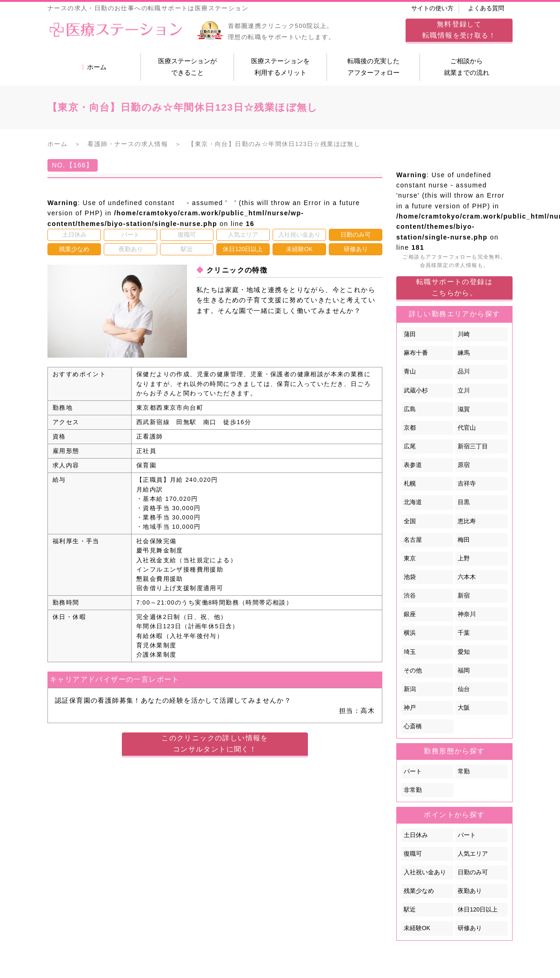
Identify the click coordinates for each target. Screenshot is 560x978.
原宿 (464, 465)
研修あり (470, 928)
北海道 (413, 502)
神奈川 (467, 614)
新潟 (410, 689)
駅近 (410, 909)
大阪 (464, 708)
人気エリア (473, 854)
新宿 (464, 595)
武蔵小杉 (416, 390)
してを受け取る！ (459, 29)
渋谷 (410, 595)
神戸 (410, 708)
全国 (410, 521)
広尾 (410, 446)
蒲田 (410, 334)
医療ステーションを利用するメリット (280, 66)
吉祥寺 (467, 483)
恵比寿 (467, 521)
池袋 (410, 577)
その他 (413, 670)
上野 (464, 558)
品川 (464, 371)
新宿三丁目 (473, 446)
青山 (410, 371)
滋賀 (464, 409)
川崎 (464, 334)
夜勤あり (470, 891)
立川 (464, 390)
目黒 (464, 502)
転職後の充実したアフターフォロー (373, 66)
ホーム (93, 67)
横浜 (410, 633)
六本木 (467, 577)
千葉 (464, 633)
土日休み (416, 835)
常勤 (464, 771)
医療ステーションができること (187, 66)
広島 (410, 409)
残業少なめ (419, 891)
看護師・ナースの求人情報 (127, 144)
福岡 (464, 670)
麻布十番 (416, 353)
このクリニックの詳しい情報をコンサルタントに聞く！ (214, 743)
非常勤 (413, 790)
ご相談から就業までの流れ (466, 66)
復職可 (413, 854)
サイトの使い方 (432, 8)
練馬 (464, 353)
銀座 (410, 614)
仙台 (464, 689)
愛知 (464, 652)
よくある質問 (486, 8)
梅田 (464, 540)
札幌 (410, 483)
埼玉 (410, 652)
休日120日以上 (478, 909)
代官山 (467, 428)
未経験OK (417, 928)
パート (413, 771)
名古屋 (413, 540)
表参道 (413, 465)
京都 (410, 428)
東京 (410, 558)
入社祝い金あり (425, 872)
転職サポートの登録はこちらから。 (454, 287)
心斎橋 (413, 726)
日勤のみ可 (473, 872)
